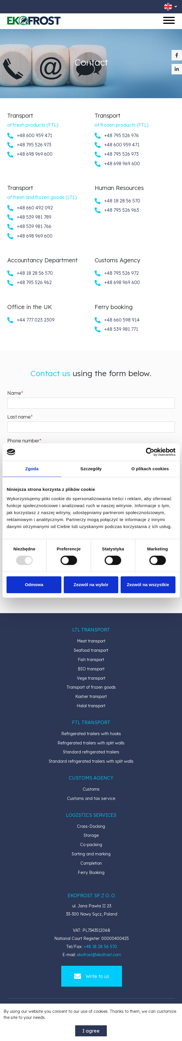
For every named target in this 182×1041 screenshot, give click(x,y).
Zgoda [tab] (32, 468)
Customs (91, 789)
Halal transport (91, 705)
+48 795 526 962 (29, 282)
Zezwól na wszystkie (148, 584)
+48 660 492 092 (30, 208)
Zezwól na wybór (90, 584)
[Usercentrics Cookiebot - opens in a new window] (150, 452)
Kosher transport (91, 696)
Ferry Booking (91, 872)
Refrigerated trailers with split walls (91, 743)
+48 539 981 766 (29, 226)
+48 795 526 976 (117, 135)
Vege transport (91, 678)
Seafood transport (91, 650)
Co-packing (91, 844)
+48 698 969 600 (30, 154)
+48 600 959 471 (29, 135)
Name (14, 393)
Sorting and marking (91, 854)
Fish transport (91, 659)
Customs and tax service (91, 798)
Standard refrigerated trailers (91, 752)
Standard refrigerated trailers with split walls (91, 761)
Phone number (23, 441)
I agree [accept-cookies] (91, 1031)
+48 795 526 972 (117, 273)
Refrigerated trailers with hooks (91, 733)
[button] (91, 629)
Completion (91, 863)
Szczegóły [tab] (91, 468)
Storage (91, 835)
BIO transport (91, 669)
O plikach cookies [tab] (150, 468)
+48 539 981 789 (29, 217)
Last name (19, 417)
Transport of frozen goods (91, 687)
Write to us (91, 976)
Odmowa (34, 584)
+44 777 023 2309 (31, 320)
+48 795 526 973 (29, 145)
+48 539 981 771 (116, 329)
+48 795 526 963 (117, 210)
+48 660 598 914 (117, 320)
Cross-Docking (91, 826)
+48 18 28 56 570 (117, 201)
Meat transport (91, 641)
